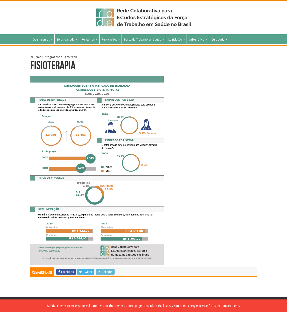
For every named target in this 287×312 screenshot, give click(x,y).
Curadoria (217, 39)
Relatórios (88, 39)
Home (35, 57)
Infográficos (52, 57)
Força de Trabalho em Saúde (142, 39)
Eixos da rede (65, 39)
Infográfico (196, 39)
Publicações (109, 39)
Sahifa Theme (56, 306)
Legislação (175, 39)
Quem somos (41, 39)
